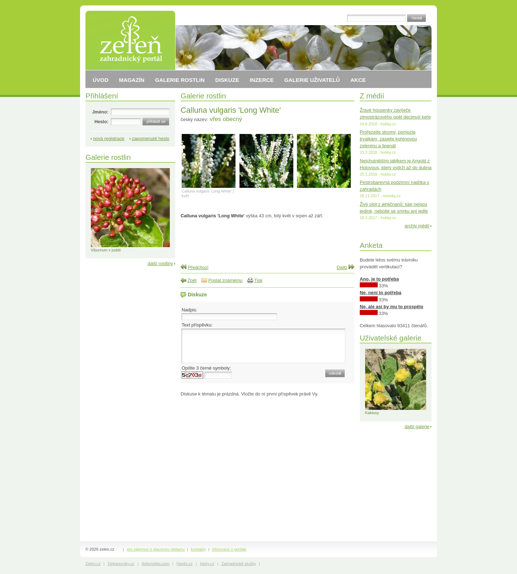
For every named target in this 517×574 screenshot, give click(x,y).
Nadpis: (189, 310)
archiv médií (417, 225)
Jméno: (100, 112)
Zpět (192, 280)
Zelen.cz (93, 563)
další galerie (417, 426)
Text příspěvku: (197, 325)
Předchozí (198, 267)
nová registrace (109, 138)
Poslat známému (225, 280)
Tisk (258, 280)
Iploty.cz (207, 563)
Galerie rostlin (203, 96)
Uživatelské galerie (390, 338)
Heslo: (101, 121)
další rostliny (160, 263)
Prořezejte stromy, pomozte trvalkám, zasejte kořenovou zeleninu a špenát (388, 138)
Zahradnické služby (239, 563)
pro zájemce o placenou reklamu (156, 549)
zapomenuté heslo (150, 138)
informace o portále (229, 549)
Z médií (372, 96)
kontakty (198, 549)
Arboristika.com (155, 563)
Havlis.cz (185, 563)
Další (342, 267)
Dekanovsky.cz (121, 563)
